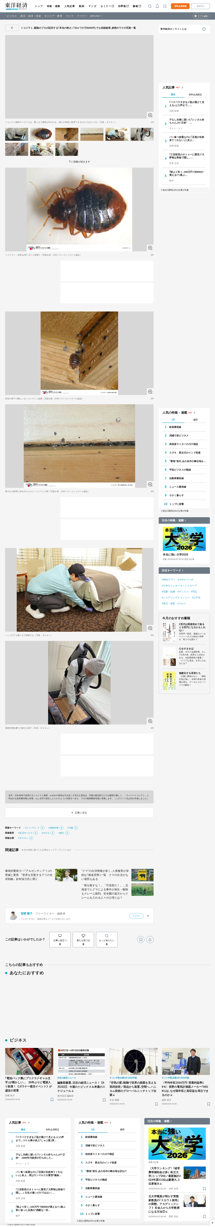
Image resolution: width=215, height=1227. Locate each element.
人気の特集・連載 (174, 1122)
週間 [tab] (195, 1129)
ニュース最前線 (177, 1196)
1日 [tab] (173, 1129)
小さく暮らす (176, 1204)
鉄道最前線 (175, 1136)
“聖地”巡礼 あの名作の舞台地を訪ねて (187, 1170)
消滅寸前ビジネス (179, 1145)
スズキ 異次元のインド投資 (184, 1162)
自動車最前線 (176, 1187)
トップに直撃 (176, 1213)
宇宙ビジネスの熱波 (180, 1179)
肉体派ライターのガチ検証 (183, 1153)
